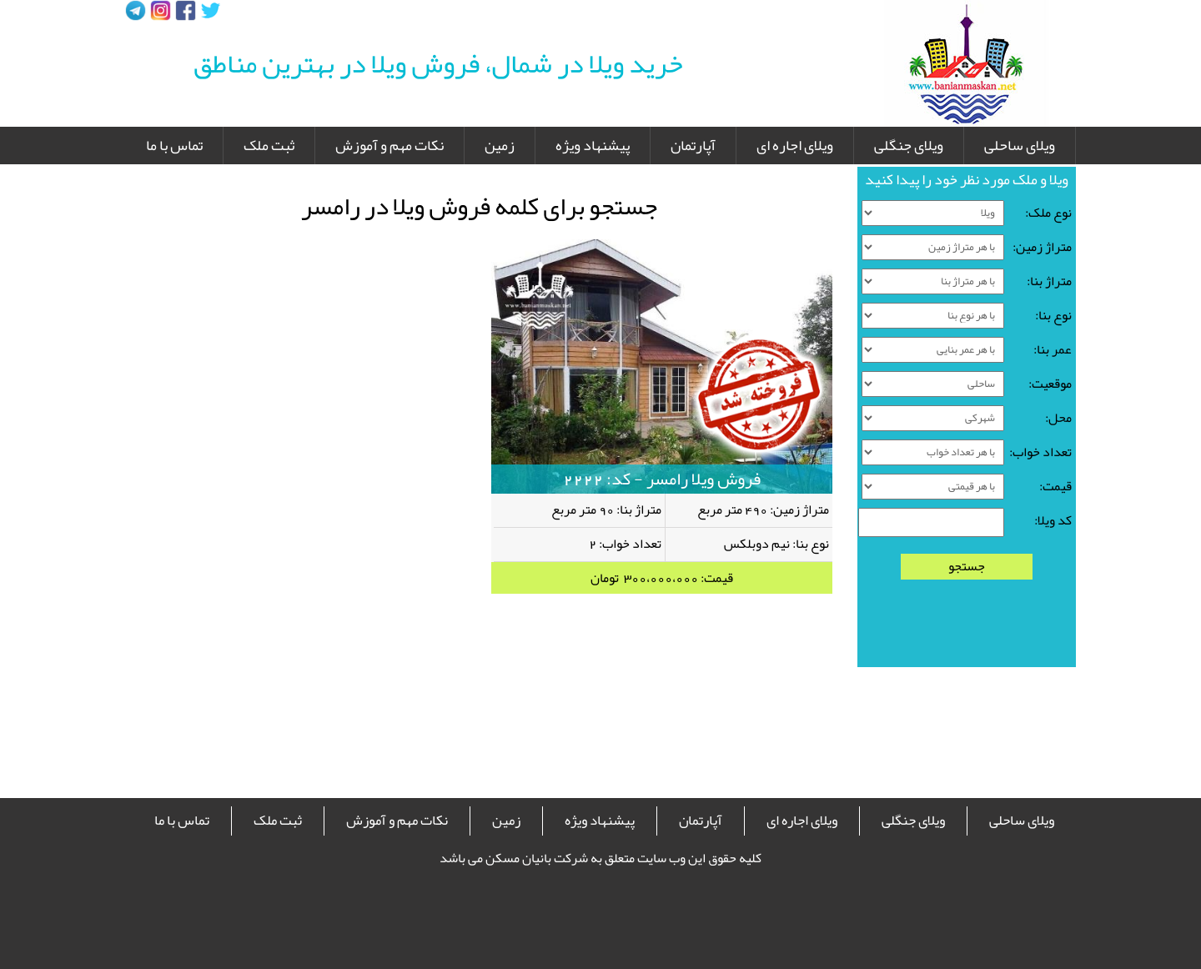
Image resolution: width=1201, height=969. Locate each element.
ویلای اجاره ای (794, 145)
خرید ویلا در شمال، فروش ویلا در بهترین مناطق (438, 63)
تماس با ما (174, 145)
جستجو (966, 567)
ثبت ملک (269, 145)
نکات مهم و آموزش (389, 145)
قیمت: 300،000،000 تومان (661, 578)
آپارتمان (693, 145)
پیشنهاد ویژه (592, 145)
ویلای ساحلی (1019, 145)
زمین (500, 145)
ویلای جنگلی (908, 145)
